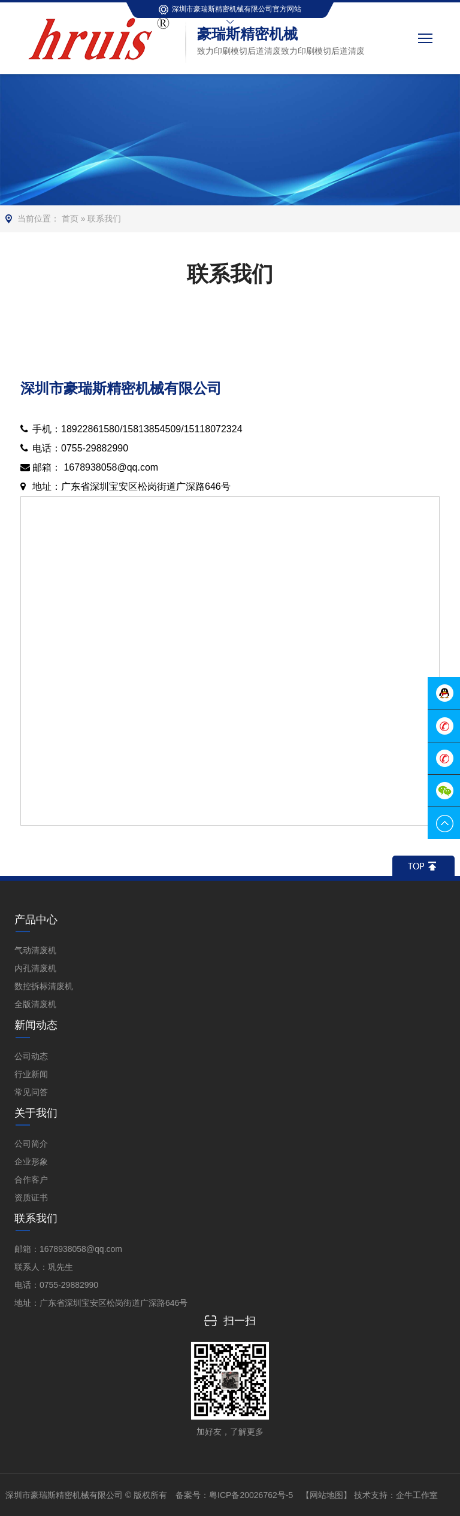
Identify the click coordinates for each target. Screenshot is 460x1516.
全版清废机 (35, 1004)
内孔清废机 (35, 968)
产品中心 (36, 920)
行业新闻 (31, 1074)
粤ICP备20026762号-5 (251, 1495)
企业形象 (31, 1161)
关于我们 (36, 1113)
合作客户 (31, 1179)
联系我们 (104, 218)
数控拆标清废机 (43, 986)
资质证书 (31, 1197)
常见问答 (31, 1092)
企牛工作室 (417, 1495)
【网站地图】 (326, 1495)
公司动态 (31, 1056)
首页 (70, 218)
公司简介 (31, 1143)
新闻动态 (36, 1025)
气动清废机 (35, 950)
